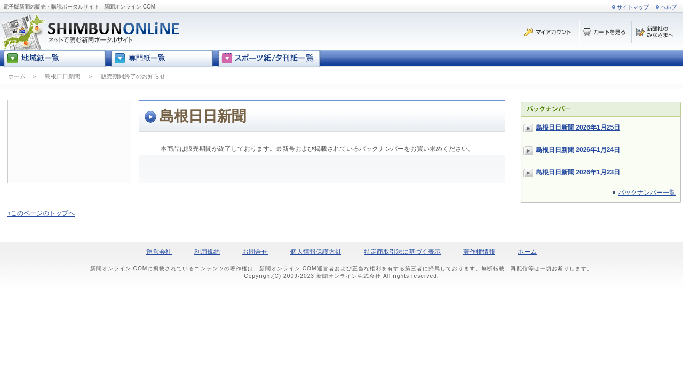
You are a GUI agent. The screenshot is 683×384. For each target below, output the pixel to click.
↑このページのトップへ (41, 213)
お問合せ (255, 251)
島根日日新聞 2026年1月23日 (578, 172)
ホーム (17, 76)
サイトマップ (633, 7)
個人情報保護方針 (316, 251)
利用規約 (207, 251)
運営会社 (159, 251)
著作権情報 (479, 251)
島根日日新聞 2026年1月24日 (578, 150)
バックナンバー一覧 (647, 192)
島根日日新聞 (62, 76)
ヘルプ (669, 7)
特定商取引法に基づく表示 (402, 251)
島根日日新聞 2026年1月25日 (578, 127)
